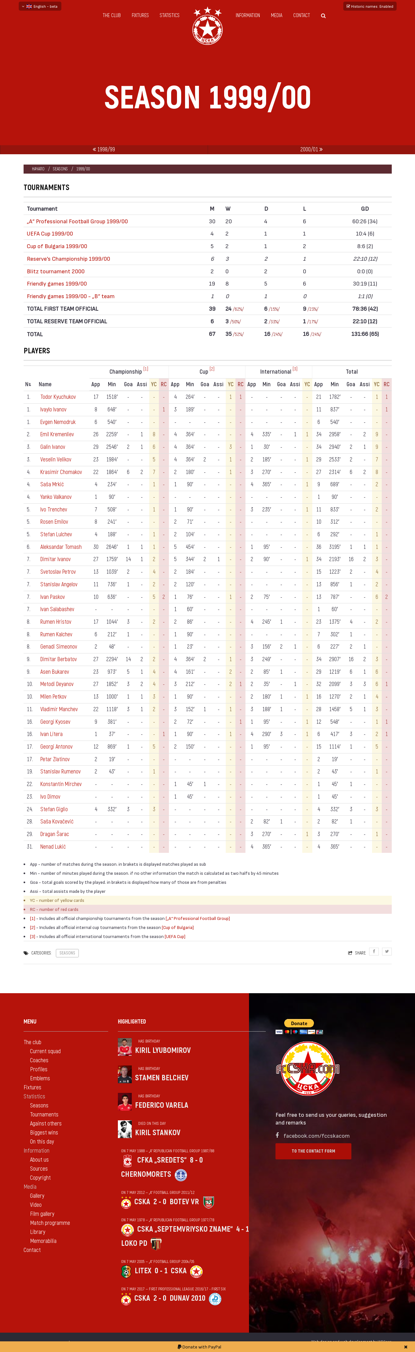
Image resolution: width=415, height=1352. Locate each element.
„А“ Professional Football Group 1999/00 (77, 220)
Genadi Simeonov (58, 647)
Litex (143, 1271)
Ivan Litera (51, 734)
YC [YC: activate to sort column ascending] (154, 384)
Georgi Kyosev (55, 722)
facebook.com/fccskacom (317, 1135)
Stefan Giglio (54, 809)
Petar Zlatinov (55, 759)
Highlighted (132, 1021)
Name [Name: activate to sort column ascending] (45, 384)
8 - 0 (196, 1160)
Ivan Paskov (53, 597)
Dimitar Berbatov (59, 659)
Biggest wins (44, 1132)
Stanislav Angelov (59, 584)
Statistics (170, 15)
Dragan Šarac (54, 834)
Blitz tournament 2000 (56, 270)
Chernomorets (146, 1174)
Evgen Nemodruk (58, 422)
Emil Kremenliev (57, 434)
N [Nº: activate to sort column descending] (28, 385)
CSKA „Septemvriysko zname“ (185, 1229)
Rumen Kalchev (56, 634)
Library (37, 1232)
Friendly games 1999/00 (57, 283)
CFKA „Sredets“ (162, 1160)
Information (248, 15)
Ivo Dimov (50, 797)
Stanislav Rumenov (60, 771)
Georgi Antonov (56, 747)
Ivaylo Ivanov (53, 409)
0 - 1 (161, 1271)
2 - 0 (159, 1201)
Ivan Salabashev (57, 609)
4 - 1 (242, 1229)
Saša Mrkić (52, 484)
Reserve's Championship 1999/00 (68, 258)
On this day (42, 1141)
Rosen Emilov (54, 522)
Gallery (37, 1196)
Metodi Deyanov (57, 684)
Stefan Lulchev (56, 534)
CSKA (142, 1201)
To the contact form (313, 1151)
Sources (39, 1169)
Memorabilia (43, 1241)
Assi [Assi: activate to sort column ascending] (142, 384)
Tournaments (44, 1114)
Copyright (40, 1178)
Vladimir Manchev (59, 709)
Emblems (40, 1078)
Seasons (60, 169)
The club (112, 15)
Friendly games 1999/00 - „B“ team (71, 295)
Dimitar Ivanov (55, 559)
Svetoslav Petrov (58, 572)
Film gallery (42, 1214)
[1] (146, 369)
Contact (301, 15)
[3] (295, 369)
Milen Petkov (53, 697)
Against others (46, 1123)
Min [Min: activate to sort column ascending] (112, 384)
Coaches (39, 1060)
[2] (212, 369)
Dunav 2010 (187, 1298)
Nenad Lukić (53, 847)
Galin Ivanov (53, 447)
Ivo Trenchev (53, 509)
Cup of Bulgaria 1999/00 (57, 245)
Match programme (50, 1223)
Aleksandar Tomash (61, 547)
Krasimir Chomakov (61, 472)
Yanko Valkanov (56, 497)
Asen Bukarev (54, 672)
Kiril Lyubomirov (163, 1050)
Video (36, 1205)
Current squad (45, 1051)
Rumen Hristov (56, 622)
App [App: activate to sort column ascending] (96, 384)
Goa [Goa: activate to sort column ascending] (128, 384)
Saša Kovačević (57, 821)
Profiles (38, 1069)
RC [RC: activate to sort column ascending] (164, 384)
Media (276, 15)
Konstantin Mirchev (61, 784)
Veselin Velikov (55, 459)
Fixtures (140, 15)
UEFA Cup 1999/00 (50, 233)
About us (39, 1160)
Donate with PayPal (199, 1346)
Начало (38, 169)
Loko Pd (134, 1243)
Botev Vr (184, 1201)
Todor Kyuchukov (58, 397)
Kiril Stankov (158, 1132)
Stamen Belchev (162, 1078)
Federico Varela (161, 1105)
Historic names (370, 6)
